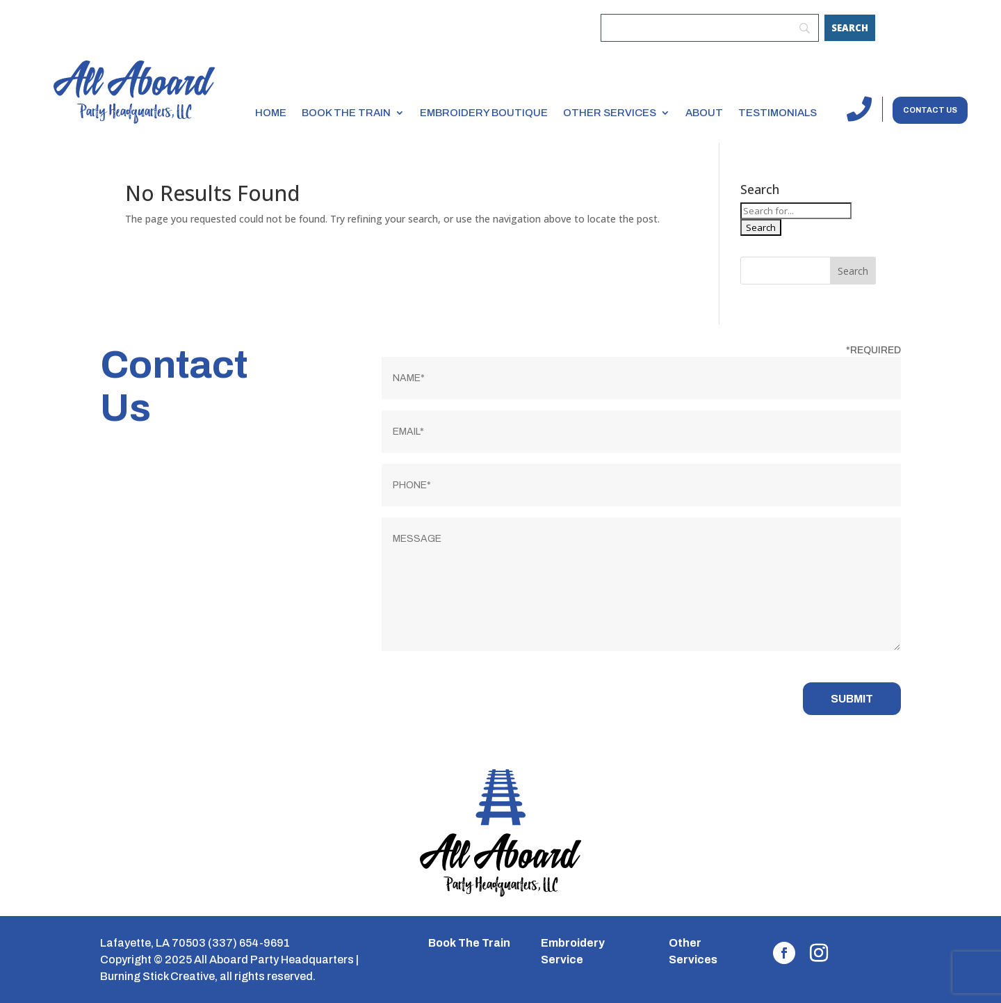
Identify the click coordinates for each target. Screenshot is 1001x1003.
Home (270, 112)
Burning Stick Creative (157, 976)
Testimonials (777, 112)
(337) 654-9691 (249, 943)
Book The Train (469, 943)
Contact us (930, 110)
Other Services (609, 112)
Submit (852, 699)
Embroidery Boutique (484, 112)
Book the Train (346, 112)
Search (853, 271)
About (704, 112)
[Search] (850, 28)
